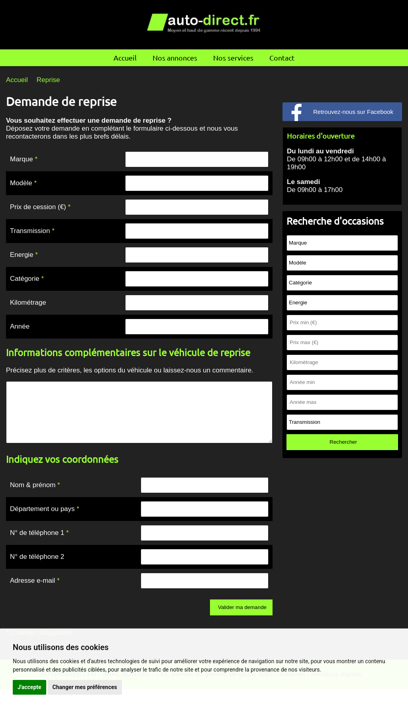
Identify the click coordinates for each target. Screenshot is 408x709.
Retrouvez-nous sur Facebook (353, 111)
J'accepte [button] (29, 687)
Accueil (125, 57)
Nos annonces (175, 57)
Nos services (233, 57)
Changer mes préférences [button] (85, 687)
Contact (281, 57)
